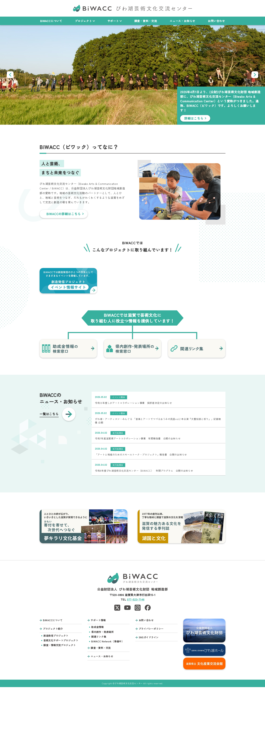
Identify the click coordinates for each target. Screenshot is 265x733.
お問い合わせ (216, 21)
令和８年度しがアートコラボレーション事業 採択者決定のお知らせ (133, 448)
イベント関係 (118, 443)
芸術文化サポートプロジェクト (60, 686)
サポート (114, 21)
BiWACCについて (51, 21)
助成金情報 (97, 673)
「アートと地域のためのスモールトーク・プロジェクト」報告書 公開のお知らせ (141, 500)
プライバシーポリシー (151, 674)
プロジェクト (85, 21)
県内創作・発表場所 (102, 677)
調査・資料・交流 (145, 21)
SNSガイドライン (149, 683)
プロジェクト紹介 (53, 674)
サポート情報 (98, 666)
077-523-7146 (135, 645)
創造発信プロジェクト (55, 681)
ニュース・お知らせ (182, 21)
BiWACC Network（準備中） (107, 687)
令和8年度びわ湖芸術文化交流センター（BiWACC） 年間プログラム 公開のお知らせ (144, 516)
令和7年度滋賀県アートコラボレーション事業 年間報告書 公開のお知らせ (138, 484)
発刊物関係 (118, 478)
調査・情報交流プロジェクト (59, 691)
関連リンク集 (98, 682)
